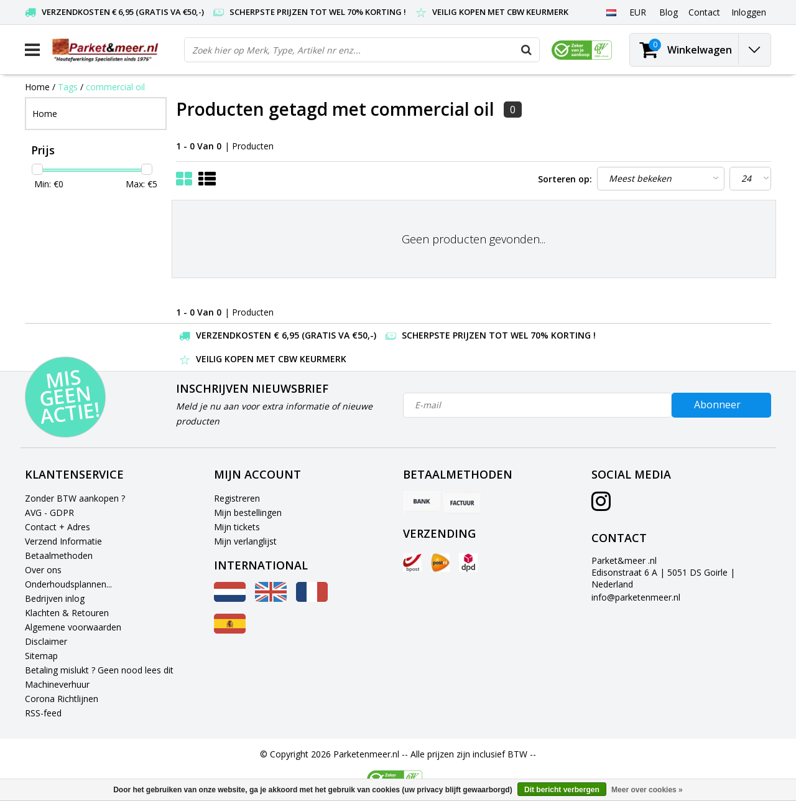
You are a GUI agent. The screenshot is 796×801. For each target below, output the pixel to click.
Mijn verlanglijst (245, 541)
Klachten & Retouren (67, 613)
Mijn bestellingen (248, 512)
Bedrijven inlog (55, 598)
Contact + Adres (57, 527)
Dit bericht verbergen (561, 789)
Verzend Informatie (63, 541)
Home (37, 87)
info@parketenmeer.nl (635, 597)
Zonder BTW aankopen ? (75, 498)
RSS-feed (43, 713)
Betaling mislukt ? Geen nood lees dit (99, 670)
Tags (68, 87)
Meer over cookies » (647, 789)
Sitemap (41, 656)
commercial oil (115, 87)
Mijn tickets (237, 527)
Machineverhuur (57, 684)
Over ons (43, 570)
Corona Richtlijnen (61, 699)
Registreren (237, 498)
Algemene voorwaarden (73, 627)
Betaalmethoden (59, 555)
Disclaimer (46, 641)
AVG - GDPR (49, 512)
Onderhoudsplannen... (68, 584)
